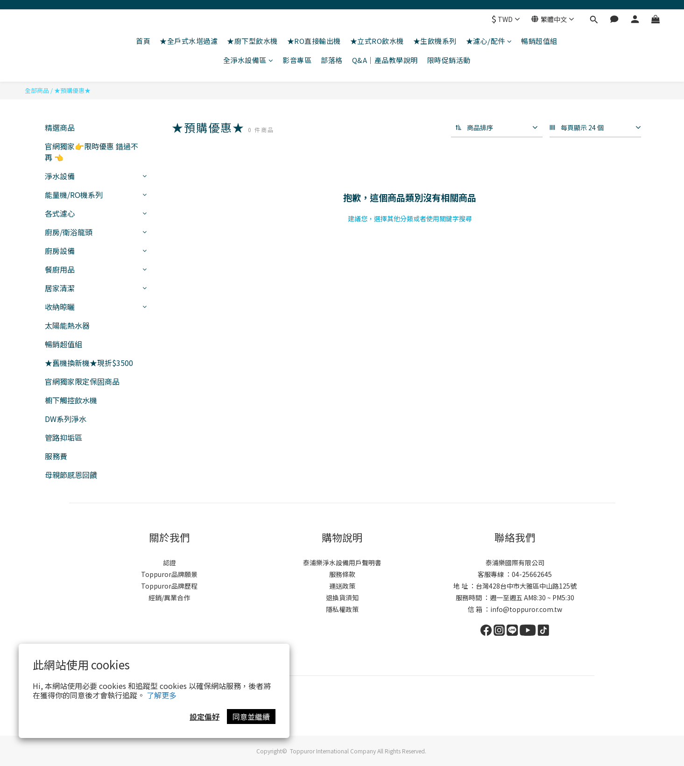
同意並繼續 (251, 716)
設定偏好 (204, 716)
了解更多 (161, 695)
